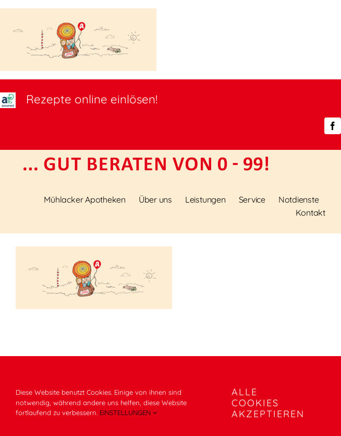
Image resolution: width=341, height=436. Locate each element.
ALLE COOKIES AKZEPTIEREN (268, 403)
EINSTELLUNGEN (128, 412)
